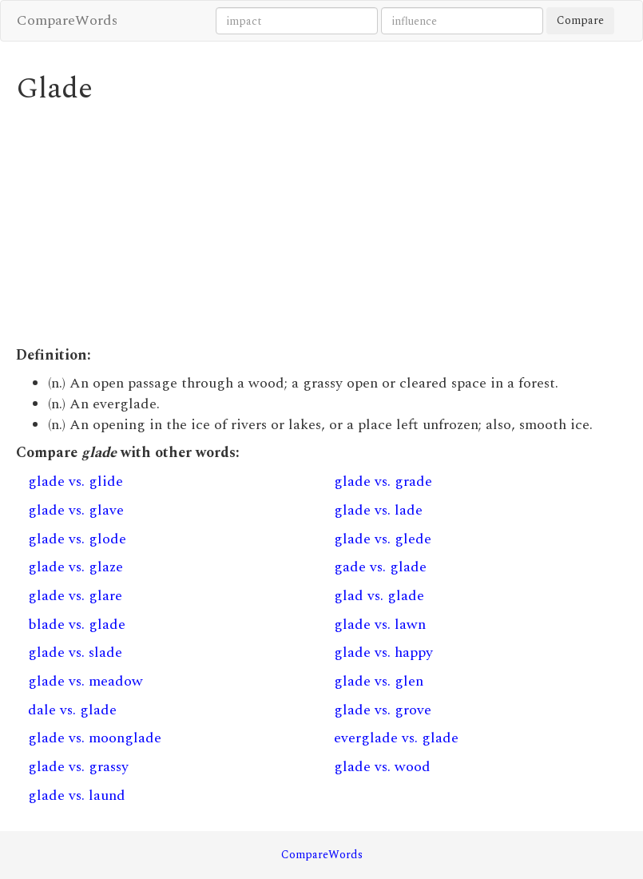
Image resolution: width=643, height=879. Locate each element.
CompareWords (67, 20)
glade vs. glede (382, 539)
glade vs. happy (383, 652)
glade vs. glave (76, 510)
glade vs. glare (75, 596)
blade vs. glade (76, 624)
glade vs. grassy (78, 767)
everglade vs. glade (396, 738)
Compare (580, 20)
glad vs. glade (379, 596)
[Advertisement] (321, 225)
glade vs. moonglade (94, 738)
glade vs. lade (378, 510)
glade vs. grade (383, 481)
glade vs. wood (382, 767)
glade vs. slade (75, 652)
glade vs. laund (76, 795)
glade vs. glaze (75, 567)
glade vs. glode (77, 539)
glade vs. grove (382, 710)
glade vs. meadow (85, 681)
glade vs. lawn (380, 624)
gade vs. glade (380, 567)
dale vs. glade (72, 710)
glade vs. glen (378, 681)
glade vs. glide (75, 481)
